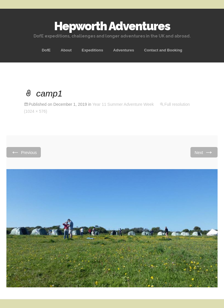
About (66, 50)
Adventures (123, 50)
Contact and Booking (163, 50)
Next (204, 152)
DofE (46, 50)
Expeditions (92, 50)
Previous (23, 152)
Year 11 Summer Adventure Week (123, 104)
